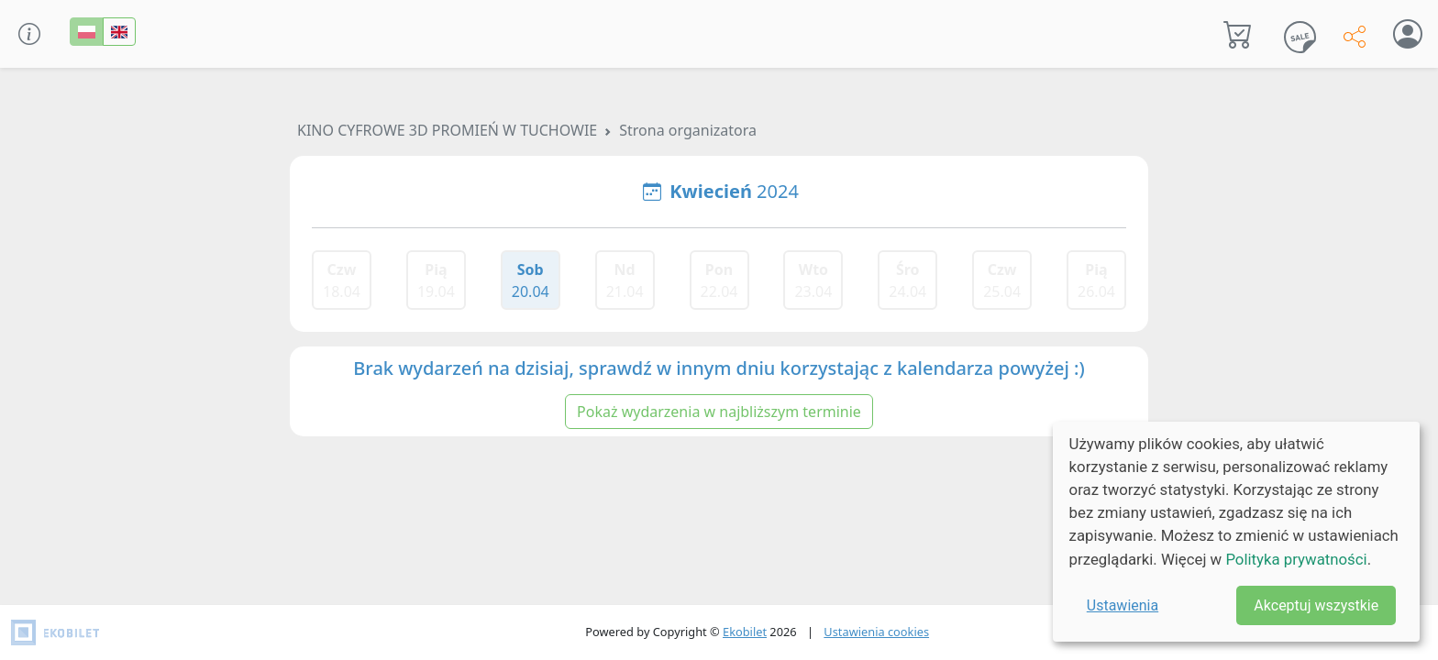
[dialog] (1236, 532)
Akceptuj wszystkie (1316, 605)
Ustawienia (1122, 605)
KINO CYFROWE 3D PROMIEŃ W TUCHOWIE (447, 130)
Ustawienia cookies (876, 631)
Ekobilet (745, 631)
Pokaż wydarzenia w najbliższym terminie (719, 412)
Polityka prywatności (1295, 559)
